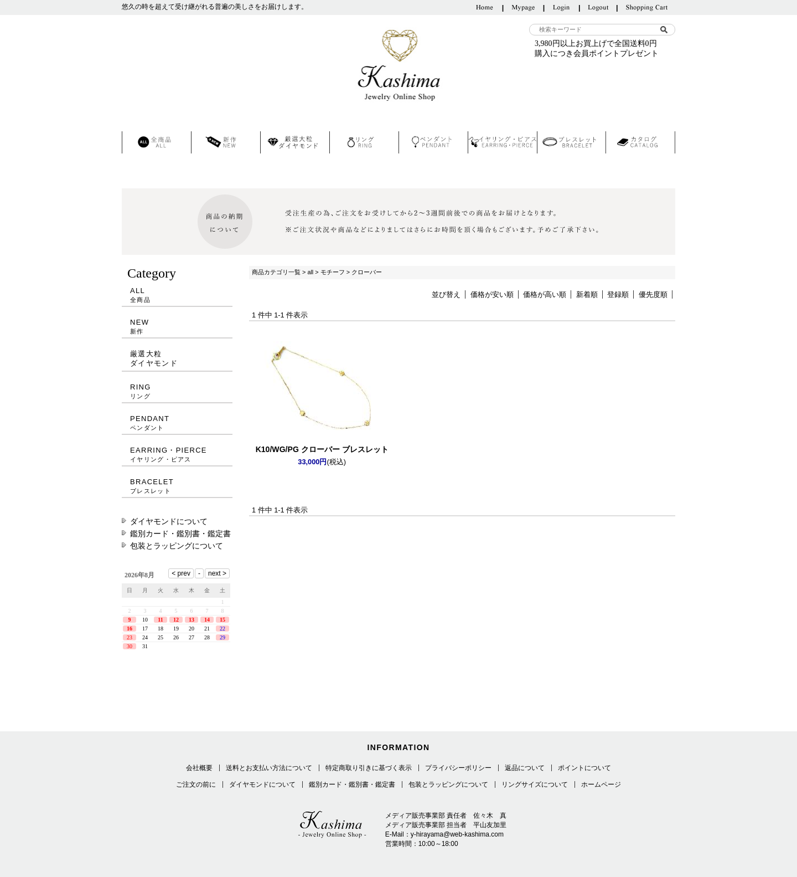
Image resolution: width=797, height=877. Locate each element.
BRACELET (177, 486)
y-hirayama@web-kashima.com (457, 834)
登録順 (618, 294)
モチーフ (332, 272)
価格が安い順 (492, 294)
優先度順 (653, 294)
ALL (177, 295)
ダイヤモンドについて (169, 521)
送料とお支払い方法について (269, 768)
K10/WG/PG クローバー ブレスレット (322, 449)
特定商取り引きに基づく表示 (368, 768)
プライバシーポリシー (458, 768)
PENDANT (177, 423)
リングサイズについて (534, 784)
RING (177, 391)
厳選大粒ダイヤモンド (154, 358)
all (310, 272)
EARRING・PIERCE (177, 454)
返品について (525, 768)
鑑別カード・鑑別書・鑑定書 (180, 533)
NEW (177, 326)
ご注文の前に (196, 784)
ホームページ (601, 784)
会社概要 (199, 768)
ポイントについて (584, 768)
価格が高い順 (544, 294)
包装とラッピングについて (176, 545)
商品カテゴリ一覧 (276, 272)
